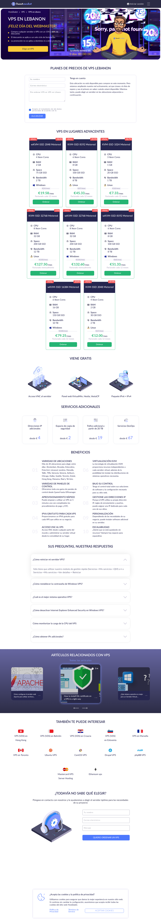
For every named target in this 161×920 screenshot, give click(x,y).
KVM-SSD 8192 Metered (82, 144)
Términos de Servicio (73, 911)
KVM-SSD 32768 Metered (43, 216)
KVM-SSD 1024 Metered (116, 144)
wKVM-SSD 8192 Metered (118, 216)
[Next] (84, 708)
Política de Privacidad (54, 911)
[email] (106, 820)
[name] (106, 812)
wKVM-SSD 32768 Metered (80, 216)
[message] (106, 828)
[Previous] (76, 708)
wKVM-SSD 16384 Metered (63, 287)
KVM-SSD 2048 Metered (99, 287)
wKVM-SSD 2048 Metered (46, 144)
